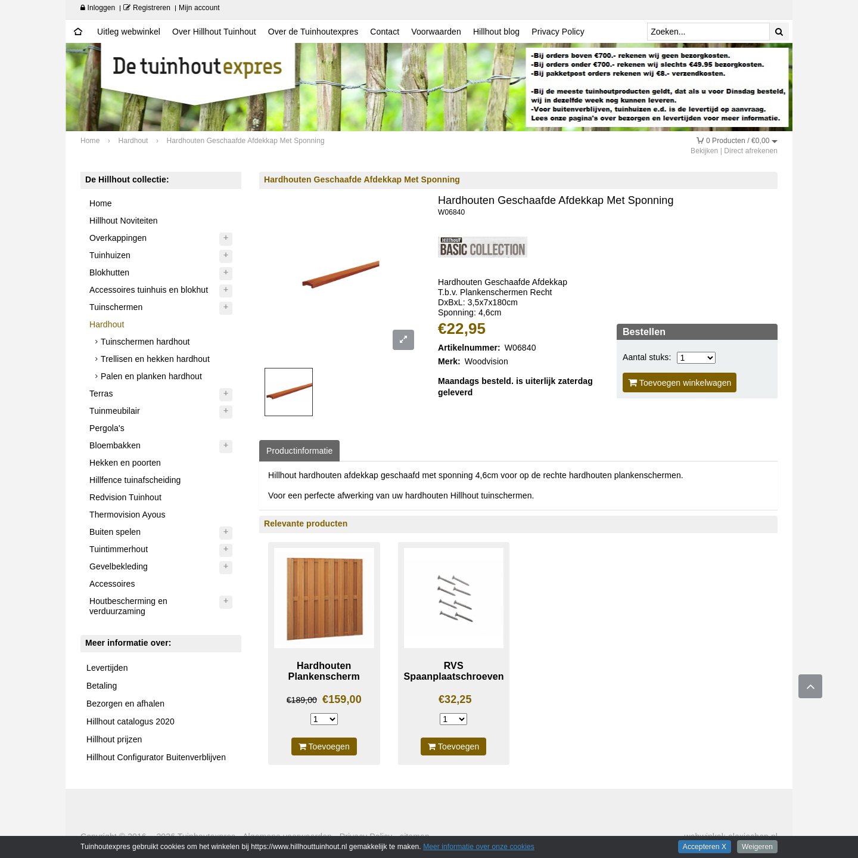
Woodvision (486, 361)
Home (100, 203)
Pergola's (107, 428)
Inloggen (97, 8)
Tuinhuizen (109, 255)
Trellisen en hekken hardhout (155, 359)
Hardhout (106, 324)
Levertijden (107, 668)
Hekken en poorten (125, 462)
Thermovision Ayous (127, 514)
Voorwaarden (436, 31)
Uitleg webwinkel (128, 31)
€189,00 (302, 700)
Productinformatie (299, 451)
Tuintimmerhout (118, 549)
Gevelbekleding (118, 566)
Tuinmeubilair (114, 411)
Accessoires (112, 583)
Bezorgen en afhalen (125, 703)
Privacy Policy (558, 31)
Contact (384, 31)
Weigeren (757, 846)
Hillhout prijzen (114, 739)
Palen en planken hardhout (151, 376)
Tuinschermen (115, 307)
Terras (101, 393)
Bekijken (704, 151)
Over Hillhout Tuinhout (214, 31)
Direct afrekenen (751, 151)
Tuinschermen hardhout (145, 341)
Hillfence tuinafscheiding (135, 480)
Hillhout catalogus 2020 (130, 721)
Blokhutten (109, 272)
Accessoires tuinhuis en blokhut (148, 290)
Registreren (146, 8)
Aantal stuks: (647, 357)
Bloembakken (115, 445)
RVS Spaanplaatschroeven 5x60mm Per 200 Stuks (454, 682)
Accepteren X (704, 846)
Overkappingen (118, 238)
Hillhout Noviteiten (123, 220)
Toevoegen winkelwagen (680, 382)
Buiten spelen (115, 532)
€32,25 (455, 699)
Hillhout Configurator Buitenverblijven (156, 757)
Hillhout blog (496, 31)
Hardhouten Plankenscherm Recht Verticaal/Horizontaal (324, 682)
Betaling (101, 685)
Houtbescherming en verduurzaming (128, 606)
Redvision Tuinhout (125, 497)
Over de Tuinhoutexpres (313, 31)
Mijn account (199, 8)
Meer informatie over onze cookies (478, 846)
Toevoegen (324, 746)
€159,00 (342, 699)
